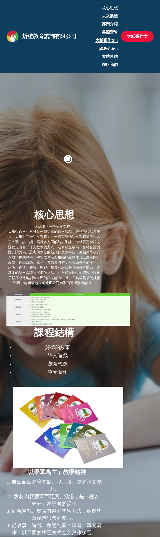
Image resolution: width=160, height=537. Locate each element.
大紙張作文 (137, 36)
